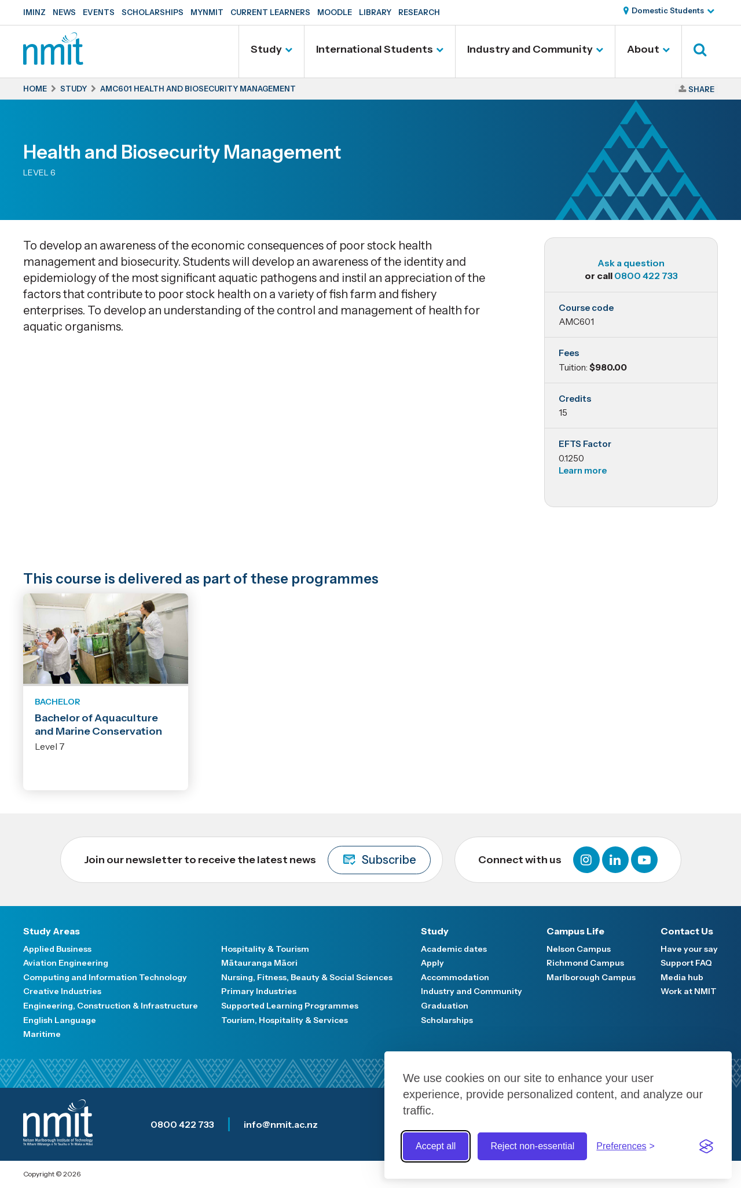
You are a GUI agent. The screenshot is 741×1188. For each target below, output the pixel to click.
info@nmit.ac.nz (281, 1124)
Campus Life (575, 931)
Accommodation (455, 977)
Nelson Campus (578, 949)
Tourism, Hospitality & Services (284, 1020)
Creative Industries (62, 991)
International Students (374, 49)
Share (701, 89)
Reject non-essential (532, 1146)
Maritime (42, 1034)
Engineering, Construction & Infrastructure (110, 1005)
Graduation (444, 1005)
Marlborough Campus (591, 977)
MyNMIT (206, 12)
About (643, 49)
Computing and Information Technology (105, 977)
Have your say (689, 949)
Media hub (682, 977)
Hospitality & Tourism (265, 949)
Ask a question (631, 263)
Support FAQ (686, 963)
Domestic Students (668, 10)
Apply (432, 963)
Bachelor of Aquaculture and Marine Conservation (98, 725)
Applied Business (57, 949)
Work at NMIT (689, 991)
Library (375, 12)
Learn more (583, 470)
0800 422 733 (646, 275)
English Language (59, 1020)
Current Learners (270, 12)
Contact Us (687, 931)
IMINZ (34, 12)
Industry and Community (530, 49)
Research (419, 12)
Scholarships (153, 12)
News (64, 12)
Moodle (334, 12)
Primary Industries (258, 991)
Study (266, 49)
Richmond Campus (585, 963)
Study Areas (51, 931)
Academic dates (454, 949)
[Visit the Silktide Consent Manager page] (706, 1146)
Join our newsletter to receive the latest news (257, 860)
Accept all (436, 1146)
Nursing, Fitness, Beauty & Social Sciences (306, 977)
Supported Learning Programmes (289, 1005)
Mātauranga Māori (259, 963)
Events (99, 12)
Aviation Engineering (65, 963)
